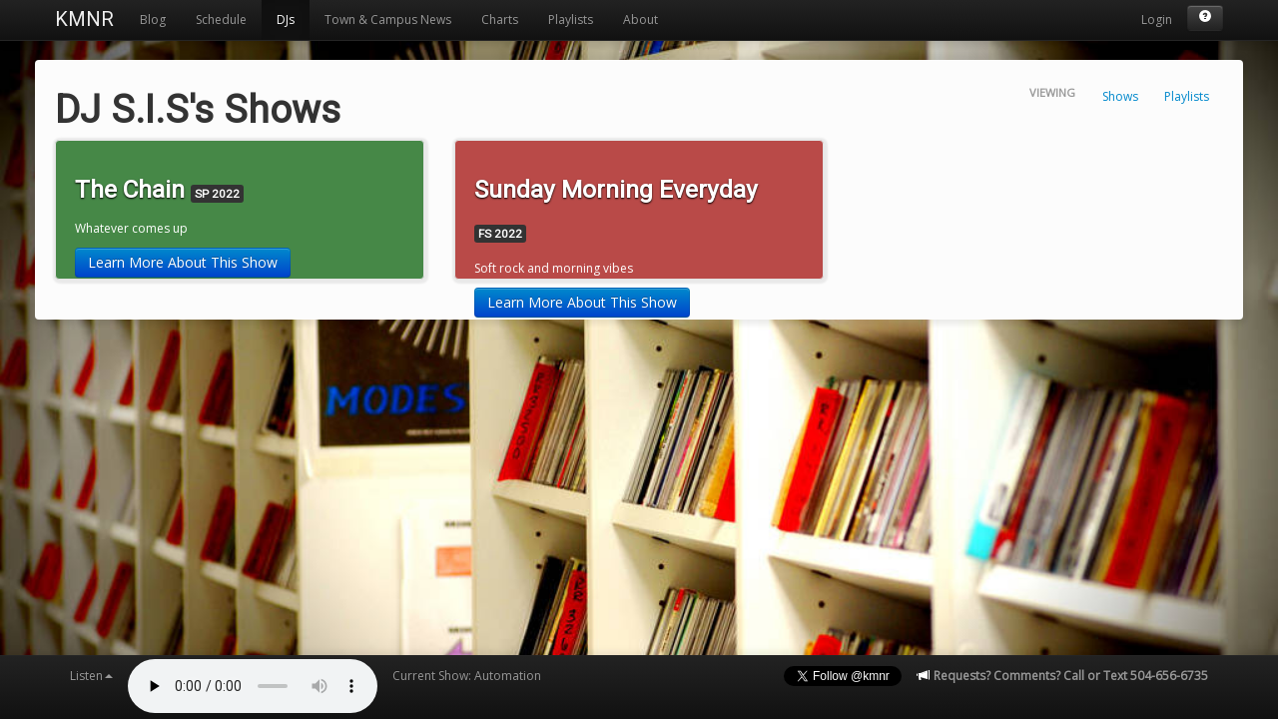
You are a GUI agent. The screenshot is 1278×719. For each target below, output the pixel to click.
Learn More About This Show (183, 262)
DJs (286, 19)
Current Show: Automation (466, 675)
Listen (91, 675)
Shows (1120, 96)
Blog (153, 19)
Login (1156, 19)
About (640, 19)
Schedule (221, 19)
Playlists (570, 19)
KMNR (84, 19)
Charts (499, 19)
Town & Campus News (387, 19)
